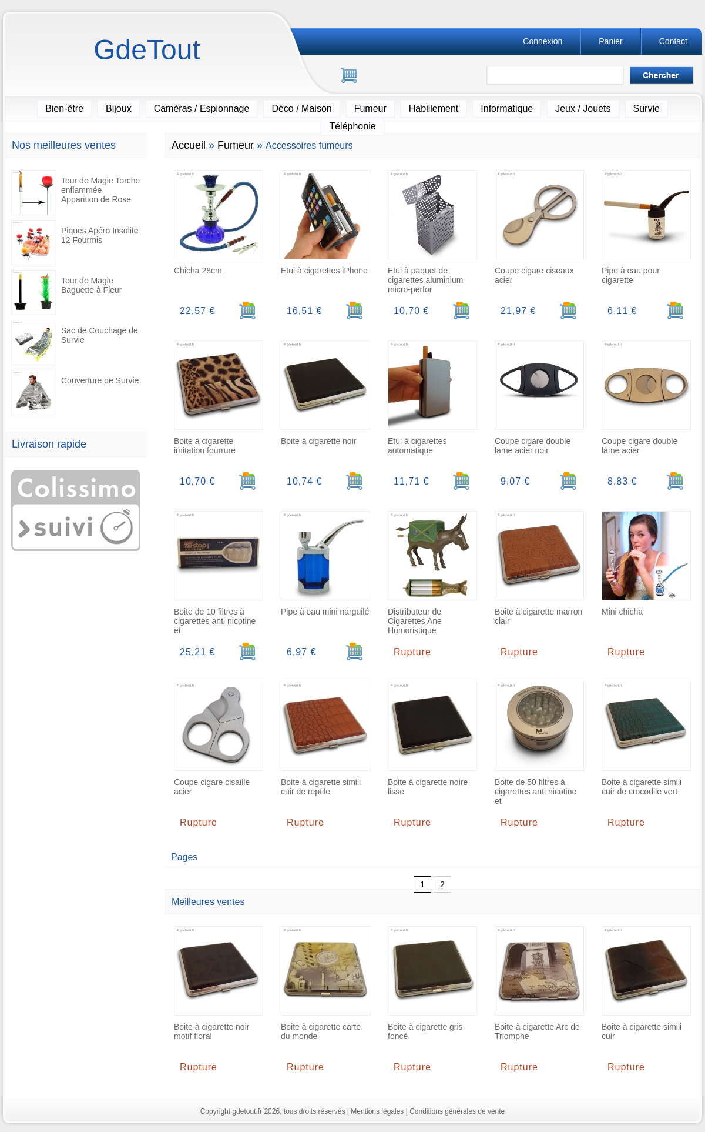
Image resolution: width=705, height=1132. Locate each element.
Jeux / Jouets (582, 108)
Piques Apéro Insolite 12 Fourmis (75, 242)
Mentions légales (377, 1111)
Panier (610, 41)
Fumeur (370, 108)
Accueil (189, 145)
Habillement (433, 108)
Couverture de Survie (75, 392)
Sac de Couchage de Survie (74, 342)
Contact (673, 41)
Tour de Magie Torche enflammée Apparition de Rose (75, 192)
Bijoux (119, 108)
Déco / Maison (301, 108)
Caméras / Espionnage (202, 108)
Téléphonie (352, 126)
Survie (646, 108)
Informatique (507, 108)
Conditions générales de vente (457, 1111)
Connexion (542, 41)
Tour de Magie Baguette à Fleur (66, 292)
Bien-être (64, 108)
